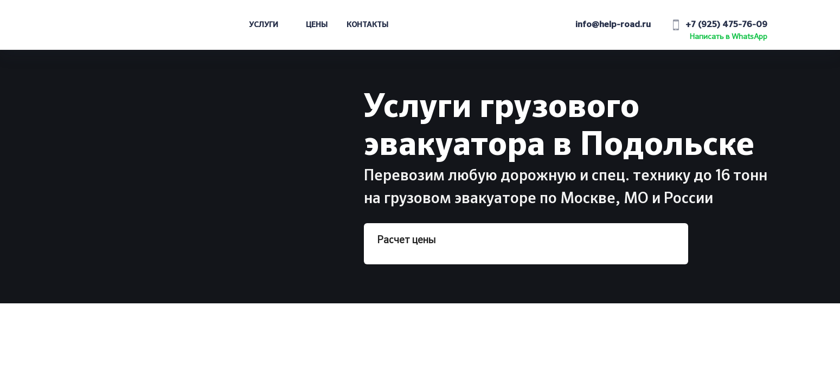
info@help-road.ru (613, 25)
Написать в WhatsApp (728, 37)
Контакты (367, 25)
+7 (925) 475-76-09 (726, 25)
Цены (317, 25)
